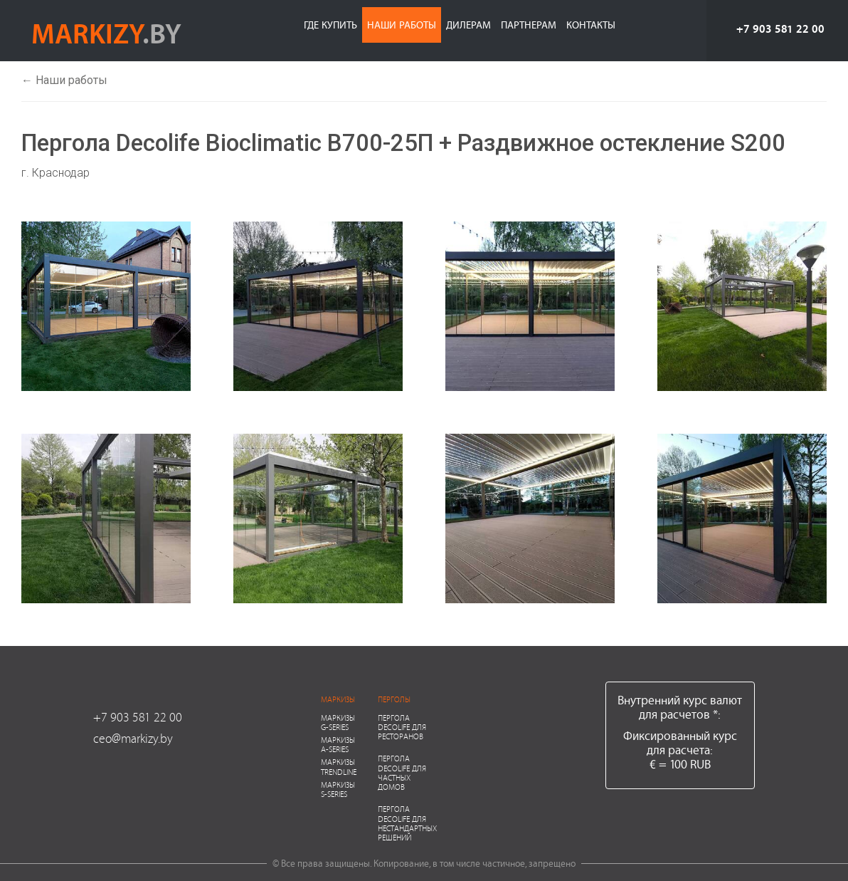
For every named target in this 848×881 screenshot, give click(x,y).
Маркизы (338, 699)
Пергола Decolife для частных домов (402, 772)
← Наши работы (64, 80)
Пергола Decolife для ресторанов (402, 726)
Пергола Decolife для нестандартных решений (407, 823)
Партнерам (528, 24)
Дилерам (468, 24)
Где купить (330, 24)
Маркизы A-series (338, 744)
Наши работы (401, 24)
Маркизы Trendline (338, 766)
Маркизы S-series (338, 789)
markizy (106, 32)
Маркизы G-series (338, 722)
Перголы (394, 699)
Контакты (590, 24)
